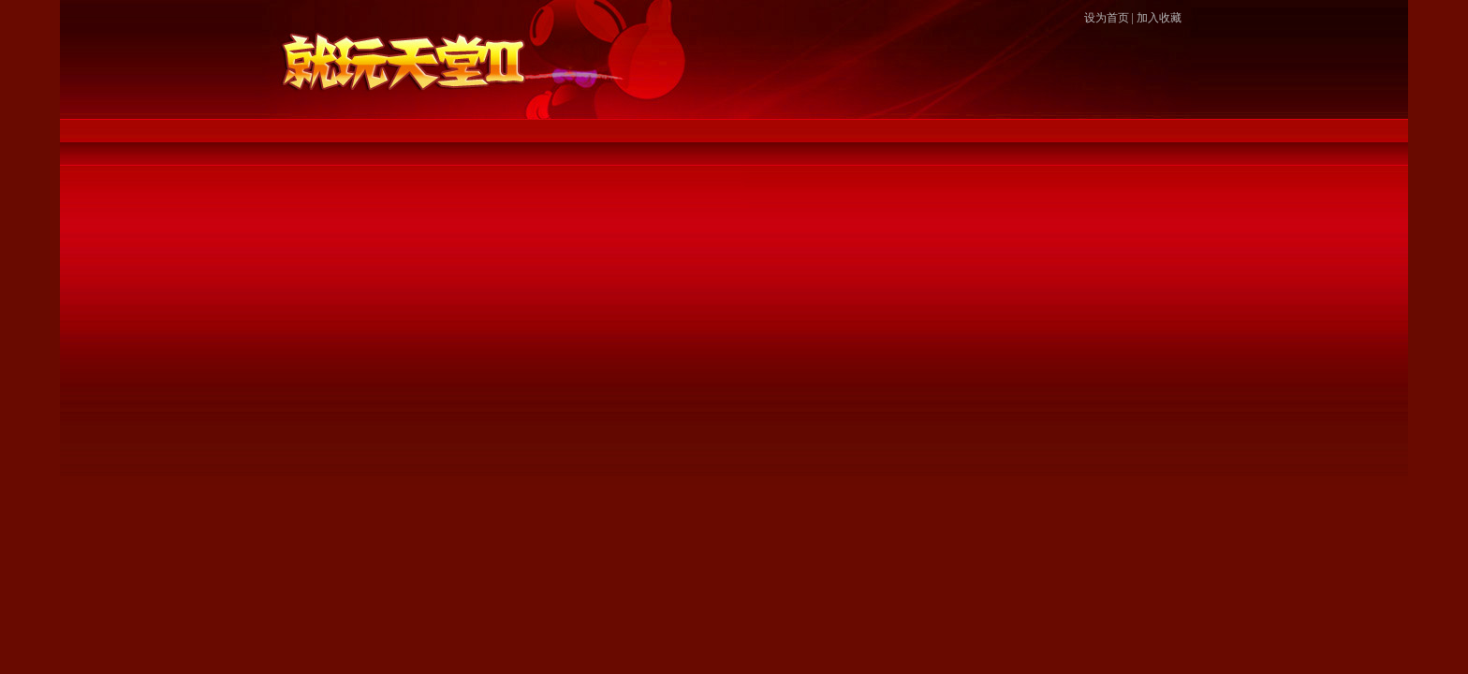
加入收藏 (1159, 17)
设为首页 (1106, 17)
